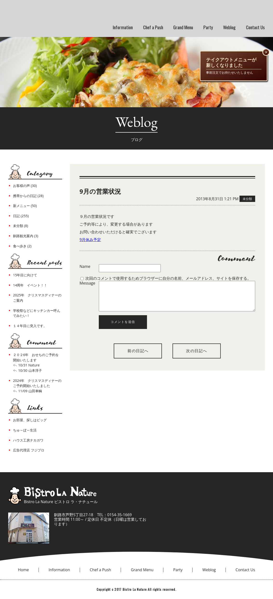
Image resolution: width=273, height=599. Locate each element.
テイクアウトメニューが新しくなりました (231, 62)
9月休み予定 (90, 239)
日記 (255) (21, 216)
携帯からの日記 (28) (28, 195)
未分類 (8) (20, 225)
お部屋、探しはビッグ (30, 420)
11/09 (22, 391)
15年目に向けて (25, 275)
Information (123, 27)
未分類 (247, 199)
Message (87, 283)
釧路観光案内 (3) (25, 236)
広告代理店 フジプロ (28, 450)
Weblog (229, 27)
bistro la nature (69, 12)
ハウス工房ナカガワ (28, 440)
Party (208, 27)
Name (85, 266)
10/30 (22, 370)
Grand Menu (183, 27)
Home (23, 569)
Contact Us (255, 27)
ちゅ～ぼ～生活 (25, 430)
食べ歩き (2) (22, 246)
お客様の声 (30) (25, 185)
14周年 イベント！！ (30, 285)
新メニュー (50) (25, 205)
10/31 (22, 365)
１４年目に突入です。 (30, 325)
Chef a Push (153, 27)
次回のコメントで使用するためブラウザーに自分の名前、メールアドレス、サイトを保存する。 (168, 278)
